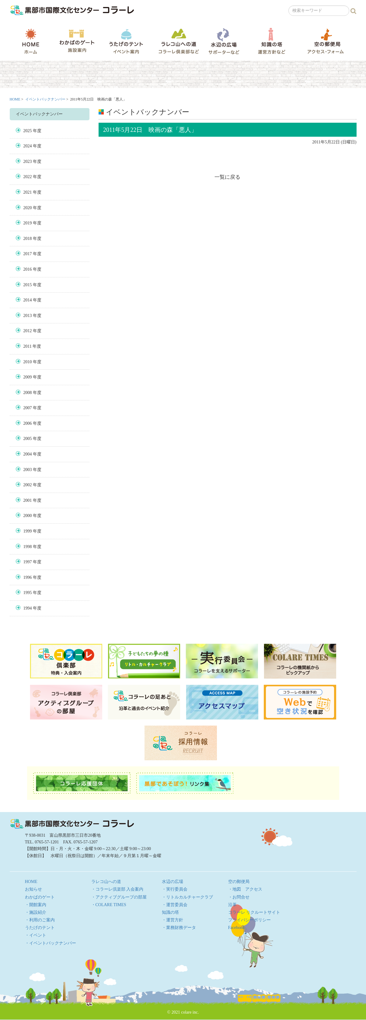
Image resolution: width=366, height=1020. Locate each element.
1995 (27, 592)
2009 (27, 377)
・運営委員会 (174, 904)
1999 (27, 531)
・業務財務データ (179, 927)
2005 (27, 438)
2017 (27, 253)
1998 (27, 546)
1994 (27, 608)
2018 (27, 238)
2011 (27, 346)
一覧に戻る (227, 177)
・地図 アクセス (245, 889)
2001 (27, 500)
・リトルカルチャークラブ (187, 897)
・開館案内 (35, 904)
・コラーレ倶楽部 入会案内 (117, 889)
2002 (27, 485)
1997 (27, 562)
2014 (27, 300)
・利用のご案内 (40, 920)
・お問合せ (238, 897)
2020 (27, 208)
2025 (27, 130)
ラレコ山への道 (178, 41)
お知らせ (33, 889)
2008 (27, 392)
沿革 (232, 904)
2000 (27, 515)
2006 (27, 423)
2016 (27, 269)
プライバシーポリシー (249, 920)
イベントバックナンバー (45, 99)
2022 (27, 176)
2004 (27, 454)
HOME (31, 41)
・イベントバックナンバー (50, 943)
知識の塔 (271, 41)
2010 (27, 362)
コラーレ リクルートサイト (254, 912)
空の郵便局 (325, 41)
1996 (27, 577)
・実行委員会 (174, 889)
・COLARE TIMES (108, 904)
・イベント (35, 935)
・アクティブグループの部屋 (119, 897)
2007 (27, 408)
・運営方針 (172, 920)
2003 (27, 469)
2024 (27, 146)
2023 (27, 161)
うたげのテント (126, 41)
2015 (27, 285)
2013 (27, 315)
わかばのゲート (77, 41)
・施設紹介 (35, 912)
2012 (27, 331)
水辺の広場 (223, 41)
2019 (27, 223)
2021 (27, 192)
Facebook (236, 927)
